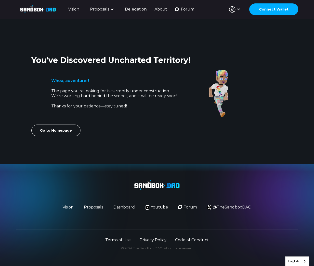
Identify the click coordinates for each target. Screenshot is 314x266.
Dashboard (124, 207)
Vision (73, 9)
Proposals (93, 207)
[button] (102, 9)
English (293, 261)
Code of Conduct (192, 240)
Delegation (136, 9)
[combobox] (297, 261)
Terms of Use (118, 240)
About (161, 9)
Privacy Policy (153, 240)
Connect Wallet (273, 9)
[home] (38, 9)
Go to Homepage (56, 130)
